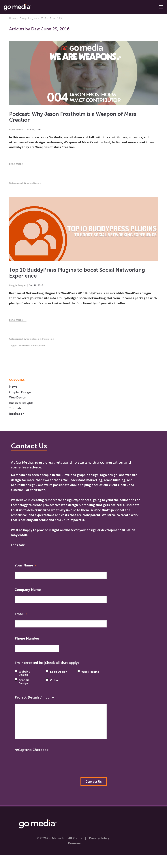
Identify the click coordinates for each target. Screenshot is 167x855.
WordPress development (32, 345)
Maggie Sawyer (17, 285)
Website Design (24, 673)
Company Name (28, 589)
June (52, 18)
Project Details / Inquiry (34, 697)
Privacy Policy (99, 838)
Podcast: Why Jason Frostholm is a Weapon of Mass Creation (72, 117)
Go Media (18, 475)
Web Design (17, 397)
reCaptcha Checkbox (31, 749)
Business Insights (21, 403)
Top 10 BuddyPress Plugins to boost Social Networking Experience (77, 273)
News (13, 386)
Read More (16, 164)
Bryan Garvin (16, 129)
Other (54, 680)
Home (12, 18)
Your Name (25, 565)
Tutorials (15, 408)
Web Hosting (90, 671)
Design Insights (28, 18)
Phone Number (27, 638)
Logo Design (58, 671)
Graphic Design (32, 183)
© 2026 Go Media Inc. (52, 838)
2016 (43, 18)
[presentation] (42, 763)
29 (32, 129)
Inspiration (48, 338)
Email (21, 614)
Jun (29, 129)
